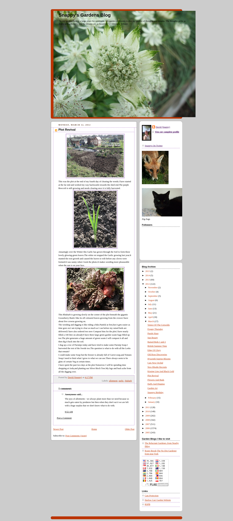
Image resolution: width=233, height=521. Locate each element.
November (153, 287)
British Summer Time (157, 346)
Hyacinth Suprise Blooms (159, 359)
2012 (147, 284)
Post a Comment (64, 418)
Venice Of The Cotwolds (159, 325)
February (152, 398)
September (153, 296)
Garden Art (153, 388)
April (150, 317)
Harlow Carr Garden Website (158, 500)
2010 (147, 411)
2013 (147, 279)
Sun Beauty (153, 337)
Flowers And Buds (156, 380)
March (151, 321)
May (150, 313)
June (150, 308)
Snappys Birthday (156, 392)
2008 (147, 420)
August (151, 300)
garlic (121, 381)
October (152, 292)
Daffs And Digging (156, 384)
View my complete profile (167, 132)
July (150, 304)
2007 (147, 424)
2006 (147, 428)
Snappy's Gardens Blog (85, 15)
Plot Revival (153, 375)
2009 (147, 415)
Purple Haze (153, 333)
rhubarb (128, 381)
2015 (147, 271)
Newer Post (58, 429)
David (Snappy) (163, 127)
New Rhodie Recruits (157, 367)
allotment (113, 381)
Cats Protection (151, 495)
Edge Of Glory (154, 350)
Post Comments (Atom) (76, 435)
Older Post (129, 429)
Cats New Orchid (155, 363)
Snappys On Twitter (153, 145)
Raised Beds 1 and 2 (157, 342)
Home (94, 429)
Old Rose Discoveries (157, 354)
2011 (147, 407)
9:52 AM (69, 412)
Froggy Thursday (155, 329)
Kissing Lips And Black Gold (161, 371)
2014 (147, 275)
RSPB (147, 504)
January (152, 402)
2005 (147, 432)
